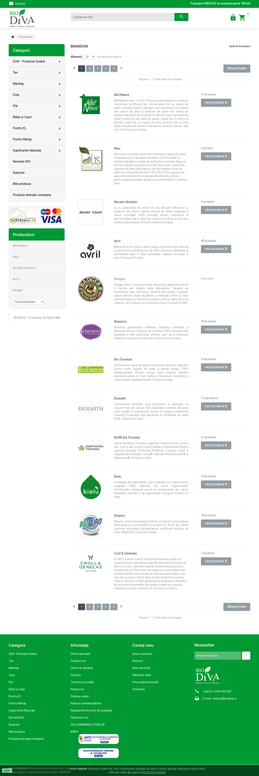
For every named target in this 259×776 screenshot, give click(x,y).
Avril (117, 241)
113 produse (209, 398)
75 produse (208, 321)
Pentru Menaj (17, 703)
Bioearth (120, 398)
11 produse (208, 94)
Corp (12, 675)
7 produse (207, 553)
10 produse (208, 359)
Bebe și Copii (17, 689)
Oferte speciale (80, 653)
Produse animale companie (26, 738)
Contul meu (143, 645)
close (7, 770)
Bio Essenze (123, 359)
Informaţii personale (145, 682)
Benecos (120, 321)
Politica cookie (80, 696)
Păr (11, 682)
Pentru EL (15, 696)
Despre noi (77, 689)
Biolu (117, 476)
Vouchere (139, 689)
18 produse (208, 515)
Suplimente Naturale (22, 710)
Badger (18, 290)
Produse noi (78, 661)
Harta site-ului (79, 717)
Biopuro (119, 515)
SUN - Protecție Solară (23, 653)
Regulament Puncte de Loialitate (91, 710)
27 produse (208, 437)
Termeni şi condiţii (82, 682)
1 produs (207, 148)
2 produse (207, 201)
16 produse (208, 476)
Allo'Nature (121, 95)
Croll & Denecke (125, 553)
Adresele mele (142, 675)
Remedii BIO (16, 717)
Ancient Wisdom (125, 202)
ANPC (74, 731)
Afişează (76, 56)
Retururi (138, 661)
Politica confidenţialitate (86, 703)
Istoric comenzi (142, 653)
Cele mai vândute (82, 668)
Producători (24, 234)
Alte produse (17, 731)
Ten (11, 661)
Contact (20, 3)
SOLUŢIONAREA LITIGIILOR (88, 724)
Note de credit (141, 668)
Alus (117, 148)
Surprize (14, 724)
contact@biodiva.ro (224, 698)
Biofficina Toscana (127, 437)
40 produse (208, 240)
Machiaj (14, 668)
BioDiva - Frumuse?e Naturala (37, 318)
